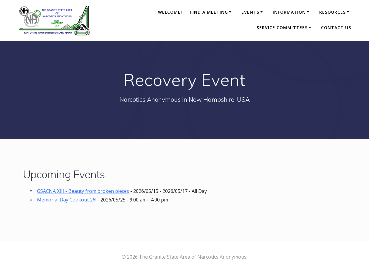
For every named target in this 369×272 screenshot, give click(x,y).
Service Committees (282, 27)
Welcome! (170, 12)
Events (250, 12)
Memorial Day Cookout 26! (66, 199)
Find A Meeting (209, 12)
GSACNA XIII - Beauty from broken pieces (83, 191)
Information (289, 12)
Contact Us (336, 27)
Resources (332, 12)
